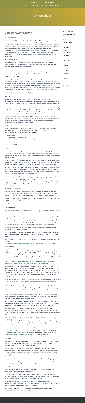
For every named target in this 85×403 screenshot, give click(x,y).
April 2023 (66, 55)
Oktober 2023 (66, 52)
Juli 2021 (65, 68)
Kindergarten (54, 5)
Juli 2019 (65, 78)
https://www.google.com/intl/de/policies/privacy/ (20, 245)
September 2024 (67, 45)
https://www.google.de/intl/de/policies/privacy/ (21, 394)
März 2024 (66, 50)
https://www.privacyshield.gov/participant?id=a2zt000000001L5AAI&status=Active (33, 267)
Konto (65, 400)
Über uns (25, 5)
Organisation (34, 5)
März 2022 (66, 60)
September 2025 (67, 42)
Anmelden (58, 400)
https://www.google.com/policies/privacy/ (36, 367)
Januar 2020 (66, 70)
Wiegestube (44, 5)
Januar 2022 (66, 63)
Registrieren (49, 400)
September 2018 (67, 81)
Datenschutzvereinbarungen (34, 400)
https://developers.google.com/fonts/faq (47, 365)
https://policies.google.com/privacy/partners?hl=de (20, 334)
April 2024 (66, 47)
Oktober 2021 (66, 65)
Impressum (21, 400)
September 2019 (67, 75)
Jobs (62, 5)
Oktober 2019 (66, 73)
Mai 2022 (65, 57)
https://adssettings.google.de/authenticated (18, 336)
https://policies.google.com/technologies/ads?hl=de (20, 338)
